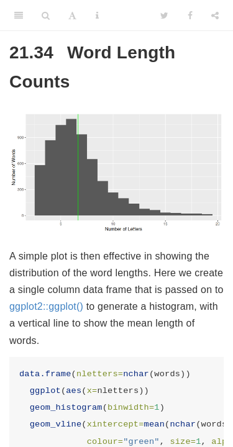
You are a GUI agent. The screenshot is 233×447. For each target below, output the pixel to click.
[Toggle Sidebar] (18, 15)
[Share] (215, 15)
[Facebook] (190, 15)
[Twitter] (164, 15)
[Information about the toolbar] (97, 15)
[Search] (45, 15)
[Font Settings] (72, 15)
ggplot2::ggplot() (46, 306)
